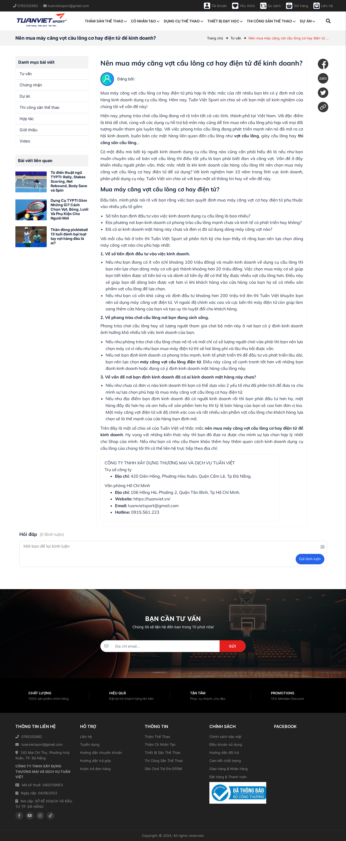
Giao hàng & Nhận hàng (228, 769)
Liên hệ (86, 737)
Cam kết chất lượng (225, 761)
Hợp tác (27, 118)
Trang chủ (215, 38)
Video (25, 141)
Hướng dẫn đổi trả (224, 752)
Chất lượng (39, 693)
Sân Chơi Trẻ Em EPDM (163, 769)
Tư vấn (235, 38)
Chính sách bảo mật (225, 737)
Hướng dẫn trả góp (95, 761)
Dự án (307, 21)
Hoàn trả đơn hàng (95, 769)
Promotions (282, 693)
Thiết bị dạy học (225, 21)
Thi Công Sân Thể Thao (164, 761)
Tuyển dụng (89, 744)
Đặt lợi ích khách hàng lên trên (131, 699)
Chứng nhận (31, 84)
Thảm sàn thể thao (106, 21)
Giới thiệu (29, 129)
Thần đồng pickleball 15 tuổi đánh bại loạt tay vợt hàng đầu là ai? (69, 236)
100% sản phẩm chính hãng (48, 699)
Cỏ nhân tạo (145, 21)
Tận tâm (197, 693)
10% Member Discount (287, 699)
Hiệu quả (117, 693)
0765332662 (28, 737)
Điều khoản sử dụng (225, 744)
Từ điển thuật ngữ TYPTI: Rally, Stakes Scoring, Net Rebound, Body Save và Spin (69, 181)
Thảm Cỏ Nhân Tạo (160, 744)
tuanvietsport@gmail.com (39, 744)
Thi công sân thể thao (271, 21)
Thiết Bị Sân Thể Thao (162, 752)
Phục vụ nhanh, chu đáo (207, 699)
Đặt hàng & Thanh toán (228, 777)
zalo (323, 78)
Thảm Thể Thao (157, 737)
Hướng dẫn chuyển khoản (101, 752)
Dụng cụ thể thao (183, 21)
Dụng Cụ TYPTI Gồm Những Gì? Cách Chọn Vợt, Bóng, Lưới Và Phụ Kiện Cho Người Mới (69, 209)
